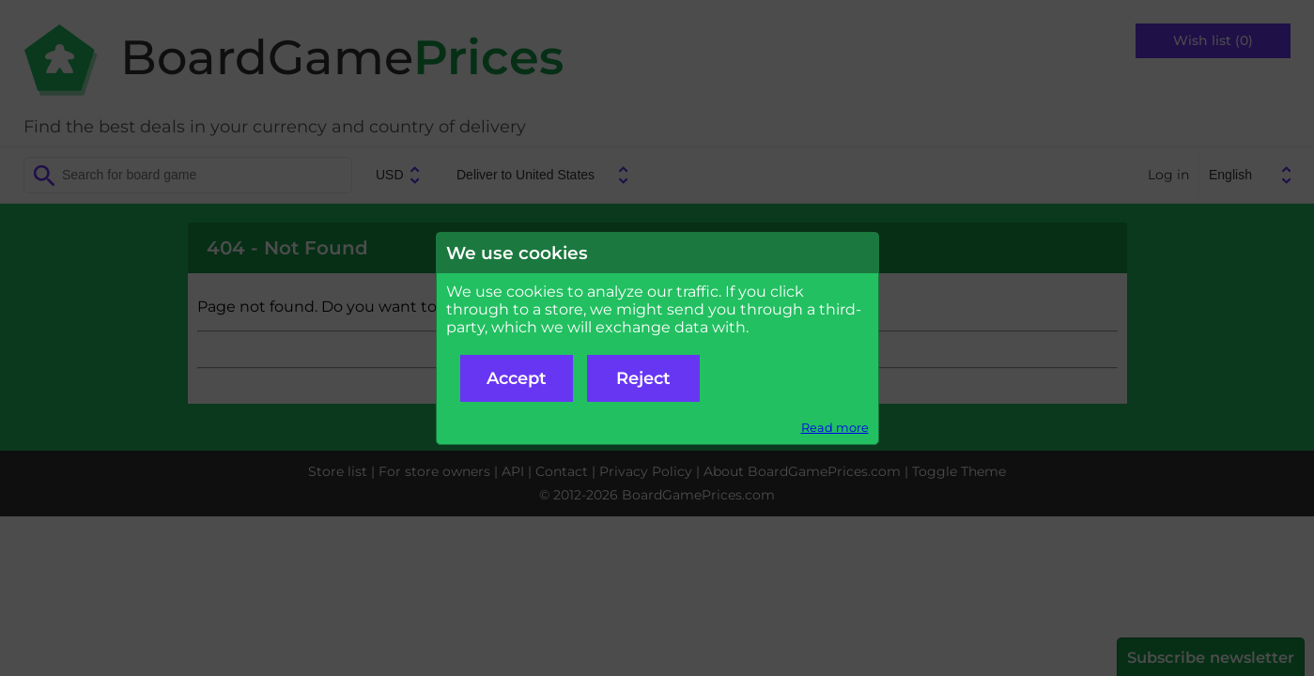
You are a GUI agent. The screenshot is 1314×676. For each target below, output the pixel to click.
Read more (835, 428)
